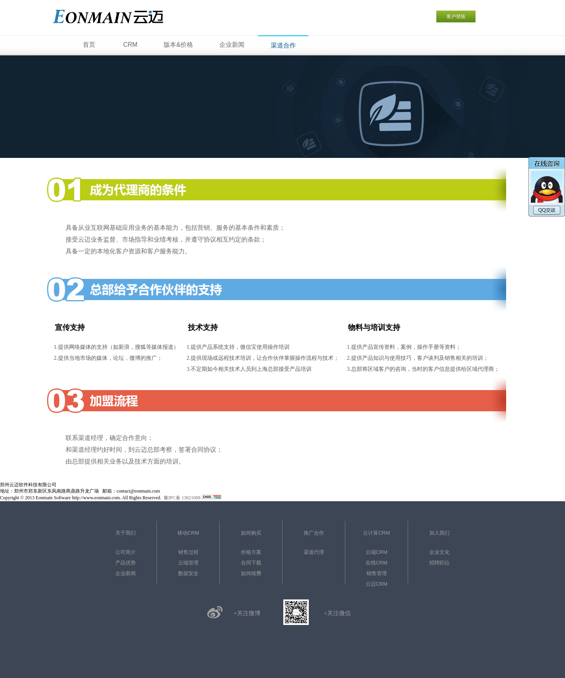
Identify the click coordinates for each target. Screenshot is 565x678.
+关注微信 (337, 613)
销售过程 (188, 552)
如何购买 (251, 533)
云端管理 (188, 563)
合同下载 (251, 563)
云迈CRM (377, 584)
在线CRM (377, 563)
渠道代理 (314, 552)
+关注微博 (246, 613)
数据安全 (188, 573)
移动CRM (188, 533)
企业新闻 (125, 573)
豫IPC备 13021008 (182, 497)
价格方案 (251, 552)
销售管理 (376, 573)
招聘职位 (439, 563)
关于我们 (125, 533)
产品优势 (125, 563)
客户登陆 (456, 16)
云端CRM (377, 552)
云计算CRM (376, 533)
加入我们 (439, 533)
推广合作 (314, 533)
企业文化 (439, 552)
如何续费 (251, 573)
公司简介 (125, 552)
